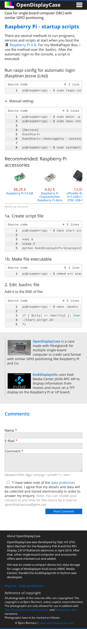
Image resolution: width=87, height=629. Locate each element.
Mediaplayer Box (66, 610)
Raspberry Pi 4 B (23, 44)
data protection (63, 482)
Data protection (31, 585)
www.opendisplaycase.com (56, 623)
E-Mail (11, 440)
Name (11, 430)
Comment (14, 451)
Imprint (10, 585)
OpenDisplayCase (16, 610)
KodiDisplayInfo (39, 610)
